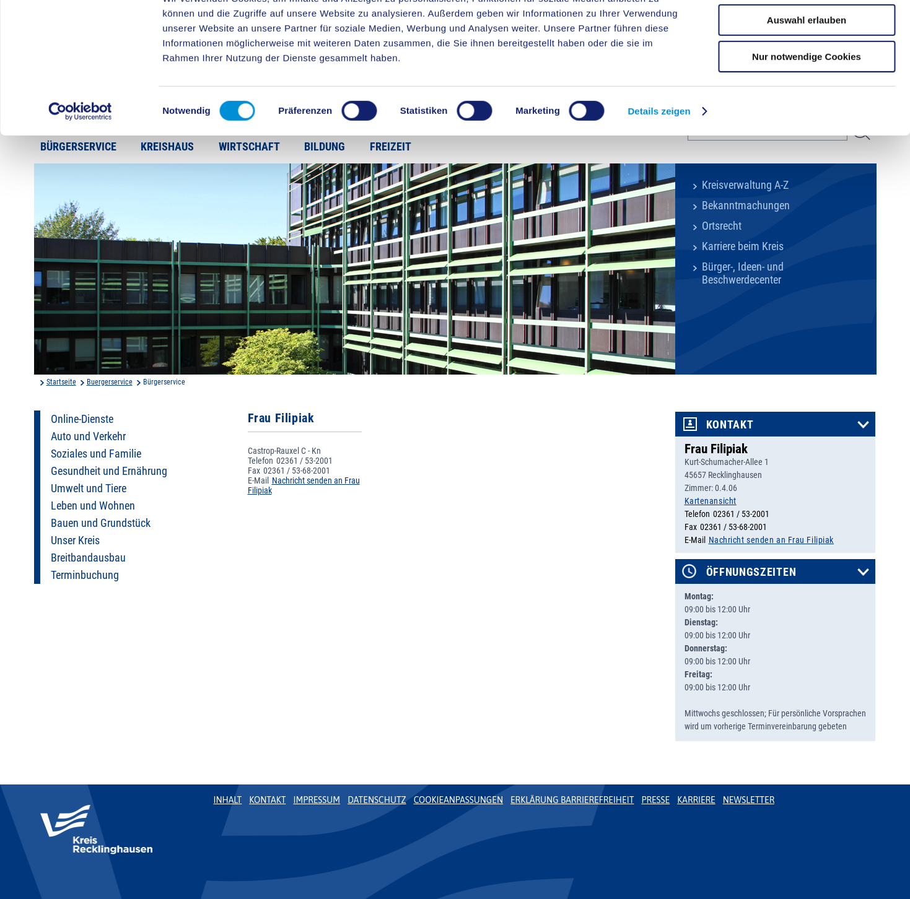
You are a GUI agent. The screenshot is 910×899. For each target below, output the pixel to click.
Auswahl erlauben (806, 67)
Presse (655, 800)
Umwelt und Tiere (88, 488)
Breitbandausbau (88, 558)
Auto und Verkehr (88, 436)
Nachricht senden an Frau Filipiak (771, 540)
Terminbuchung (85, 575)
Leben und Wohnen (93, 506)
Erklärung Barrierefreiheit (572, 800)
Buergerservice (110, 382)
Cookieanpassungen (458, 800)
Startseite (61, 382)
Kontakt (730, 425)
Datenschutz (377, 800)
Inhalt (228, 800)
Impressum (316, 800)
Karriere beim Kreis (743, 246)
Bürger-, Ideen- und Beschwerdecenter (743, 273)
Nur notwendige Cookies (806, 103)
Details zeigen (659, 157)
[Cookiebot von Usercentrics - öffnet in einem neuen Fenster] (80, 158)
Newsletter (748, 800)
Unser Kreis (75, 540)
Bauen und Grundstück (101, 523)
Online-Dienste (82, 419)
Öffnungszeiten (751, 572)
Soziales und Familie (96, 454)
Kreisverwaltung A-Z (745, 185)
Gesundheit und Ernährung (109, 471)
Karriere (696, 800)
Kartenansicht (711, 501)
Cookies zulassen (807, 30)
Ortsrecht (722, 226)
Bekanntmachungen (746, 205)
